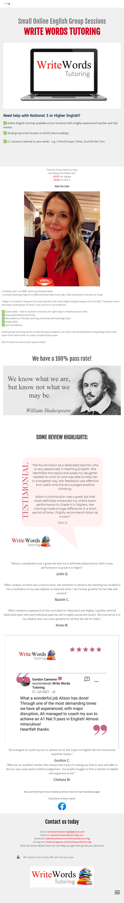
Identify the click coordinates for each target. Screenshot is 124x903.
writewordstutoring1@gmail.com (65, 831)
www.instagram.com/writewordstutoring (68, 841)
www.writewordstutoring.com (67, 835)
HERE (56, 176)
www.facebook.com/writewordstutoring (68, 838)
